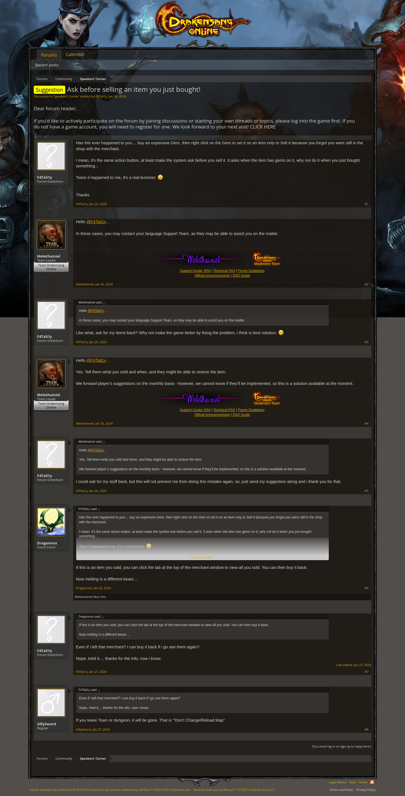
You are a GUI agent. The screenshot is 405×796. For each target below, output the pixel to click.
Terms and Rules (341, 790)
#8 (366, 729)
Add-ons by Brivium (235, 790)
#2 (366, 284)
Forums (49, 55)
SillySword (46, 724)
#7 (366, 672)
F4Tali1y (101, 96)
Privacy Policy (365, 790)
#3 (366, 342)
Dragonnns (47, 543)
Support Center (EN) (195, 271)
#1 (366, 204)
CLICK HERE (263, 126)
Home (363, 782)
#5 (366, 491)
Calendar (75, 54)
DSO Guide (241, 276)
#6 (366, 588)
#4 (366, 423)
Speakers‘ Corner (66, 96)
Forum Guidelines (251, 271)
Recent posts (47, 65)
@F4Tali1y (96, 221)
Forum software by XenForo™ (151, 790)
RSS (372, 782)
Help (352, 782)
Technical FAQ (224, 271)
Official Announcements (212, 276)
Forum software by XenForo (70, 790)
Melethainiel (48, 256)
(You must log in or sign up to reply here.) (341, 746)
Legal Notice (337, 782)
